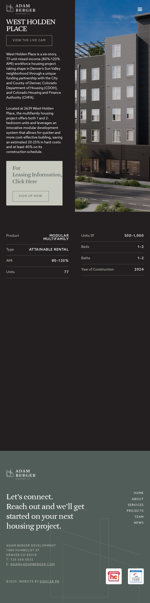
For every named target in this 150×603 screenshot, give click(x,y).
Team (139, 517)
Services (136, 505)
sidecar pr (49, 581)
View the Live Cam (29, 40)
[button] (140, 9)
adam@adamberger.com (32, 564)
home (139, 493)
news (139, 523)
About (138, 499)
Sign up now (30, 196)
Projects (135, 511)
